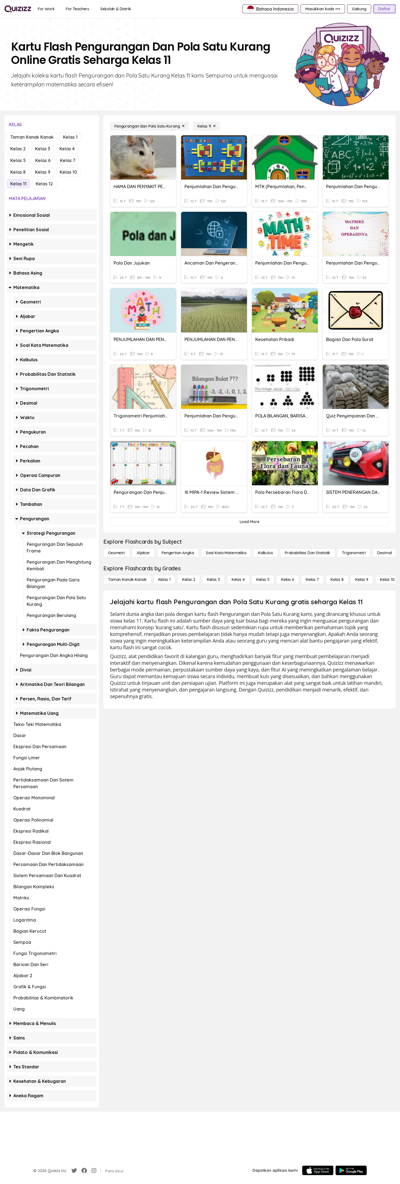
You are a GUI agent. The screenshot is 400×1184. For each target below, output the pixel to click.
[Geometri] (116, 552)
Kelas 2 (18, 148)
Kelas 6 (43, 160)
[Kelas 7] (312, 579)
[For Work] (46, 8)
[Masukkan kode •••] (323, 8)
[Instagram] (93, 1170)
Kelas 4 (67, 148)
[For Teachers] (77, 8)
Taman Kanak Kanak (32, 137)
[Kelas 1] (164, 579)
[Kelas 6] (287, 579)
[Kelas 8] (337, 579)
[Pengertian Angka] (178, 552)
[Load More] (249, 521)
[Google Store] (351, 1170)
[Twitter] (74, 1170)
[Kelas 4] (238, 579)
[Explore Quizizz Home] (17, 9)
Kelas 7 (67, 160)
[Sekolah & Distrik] (116, 8)
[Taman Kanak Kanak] (127, 579)
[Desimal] (384, 552)
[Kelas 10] (387, 579)
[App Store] (317, 1170)
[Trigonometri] (353, 552)
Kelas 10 (68, 172)
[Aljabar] (143, 552)
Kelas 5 (18, 160)
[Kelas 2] (189, 579)
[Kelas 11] (206, 126)
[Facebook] (84, 1170)
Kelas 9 (42, 172)
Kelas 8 (18, 172)
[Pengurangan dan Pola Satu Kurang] (149, 126)
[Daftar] (384, 8)
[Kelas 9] (362, 579)
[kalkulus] (265, 552)
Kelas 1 (70, 137)
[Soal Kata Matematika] (226, 552)
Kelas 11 (18, 183)
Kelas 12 (44, 183)
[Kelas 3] (213, 579)
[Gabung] (359, 8)
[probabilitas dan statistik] (307, 552)
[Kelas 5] (263, 579)
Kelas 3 (42, 148)
